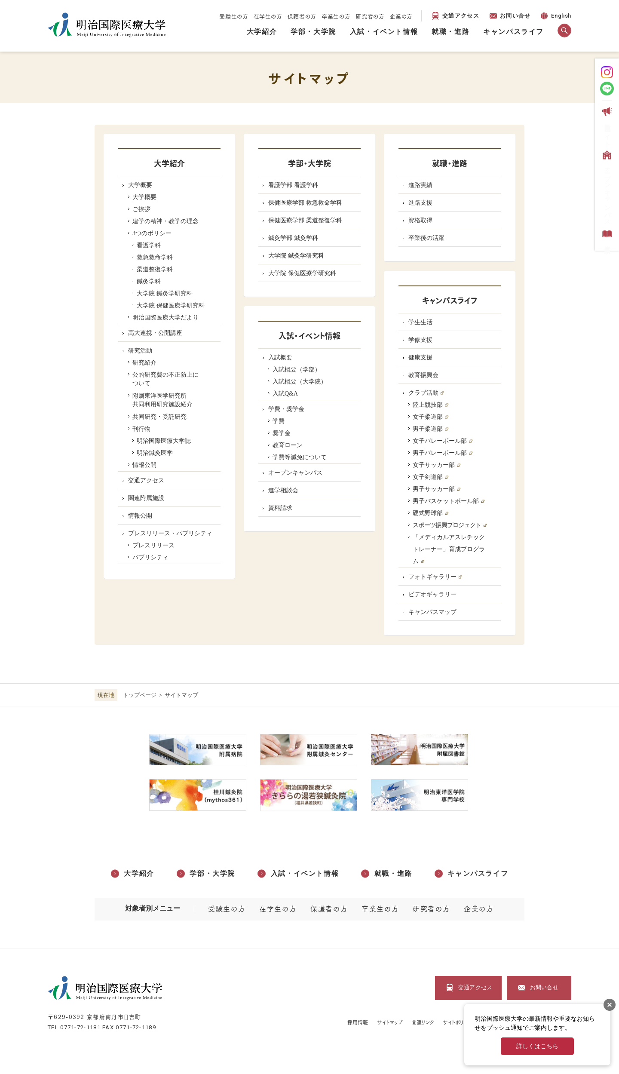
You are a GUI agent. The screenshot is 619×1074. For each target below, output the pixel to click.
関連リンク (422, 1022)
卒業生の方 (336, 16)
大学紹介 (262, 31)
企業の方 (401, 16)
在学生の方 (268, 16)
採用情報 (357, 1022)
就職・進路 (450, 31)
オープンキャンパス (606, 186)
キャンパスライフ (513, 31)
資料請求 (606, 236)
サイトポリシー (458, 1022)
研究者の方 (369, 16)
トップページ (139, 695)
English (555, 16)
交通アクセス (460, 15)
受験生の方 (233, 16)
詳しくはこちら (537, 1046)
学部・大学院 (313, 31)
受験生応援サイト (606, 125)
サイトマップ (390, 1022)
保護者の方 (302, 16)
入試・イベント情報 (384, 31)
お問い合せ (515, 15)
